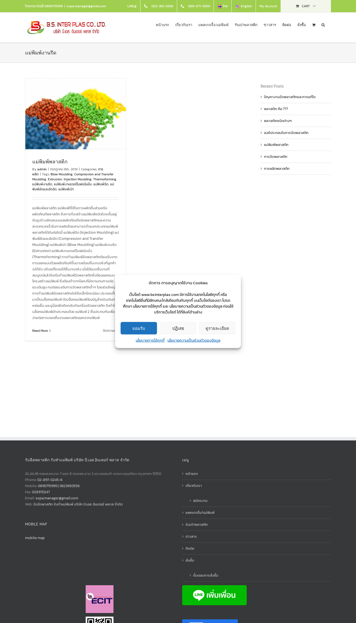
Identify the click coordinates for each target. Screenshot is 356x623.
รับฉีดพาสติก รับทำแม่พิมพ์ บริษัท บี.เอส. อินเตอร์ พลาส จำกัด (78, 504)
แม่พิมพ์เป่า (66, 189)
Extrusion (55, 179)
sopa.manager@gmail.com (86, 6)
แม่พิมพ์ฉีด (100, 184)
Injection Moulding (78, 179)
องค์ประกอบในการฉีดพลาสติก (286, 132)
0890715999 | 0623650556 (59, 486)
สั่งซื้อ (190, 560)
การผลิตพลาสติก (277, 168)
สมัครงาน (200, 500)
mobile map (35, 537)
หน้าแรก (192, 473)
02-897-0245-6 (49, 479)
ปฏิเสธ (178, 328)
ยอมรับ (138, 328)
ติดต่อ (190, 548)
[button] (323, 24)
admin (42, 169)
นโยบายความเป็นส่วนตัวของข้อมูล (193, 340)
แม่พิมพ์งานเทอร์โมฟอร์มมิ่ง (73, 184)
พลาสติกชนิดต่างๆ (278, 120)
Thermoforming (104, 179)
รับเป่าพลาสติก (197, 524)
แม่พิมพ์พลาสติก (50, 161)
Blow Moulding (62, 174)
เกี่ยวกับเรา (194, 485)
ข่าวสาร (191, 536)
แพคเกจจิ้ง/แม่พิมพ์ (200, 512)
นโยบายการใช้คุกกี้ (150, 340)
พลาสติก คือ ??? (276, 108)
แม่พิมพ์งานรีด (42, 184)
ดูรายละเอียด (217, 328)
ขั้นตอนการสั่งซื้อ (205, 575)
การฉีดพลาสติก (275, 156)
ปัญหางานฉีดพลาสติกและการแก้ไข (290, 96)
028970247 (41, 492)
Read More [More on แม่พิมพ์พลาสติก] (40, 330)
